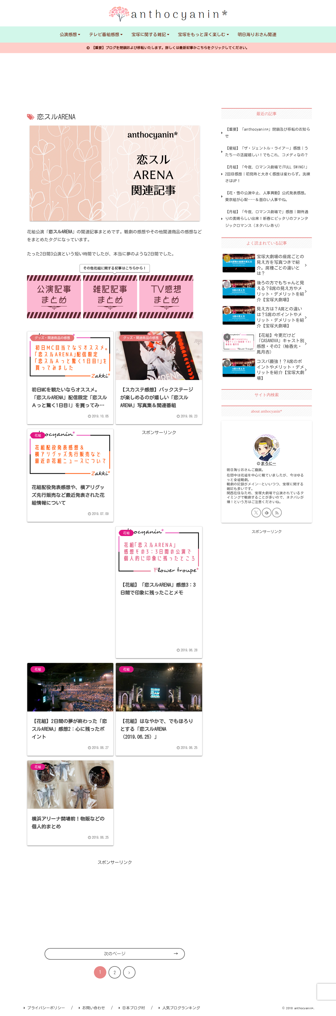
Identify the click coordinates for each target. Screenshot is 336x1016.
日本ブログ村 (132, 1008)
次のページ (114, 954)
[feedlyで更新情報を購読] (266, 512)
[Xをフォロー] (256, 512)
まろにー (268, 463)
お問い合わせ (92, 1008)
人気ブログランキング (179, 1008)
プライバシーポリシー (44, 1008)
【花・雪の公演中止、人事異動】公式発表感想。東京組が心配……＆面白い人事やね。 (266, 196)
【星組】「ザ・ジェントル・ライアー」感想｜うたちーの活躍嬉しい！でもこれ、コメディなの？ (266, 151)
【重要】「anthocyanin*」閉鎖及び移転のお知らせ (267, 132)
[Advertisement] (159, 470)
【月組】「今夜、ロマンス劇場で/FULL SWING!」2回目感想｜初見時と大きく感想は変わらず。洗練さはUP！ (267, 173)
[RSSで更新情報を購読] (277, 512)
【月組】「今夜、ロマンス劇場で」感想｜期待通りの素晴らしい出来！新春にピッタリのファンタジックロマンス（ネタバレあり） (266, 218)
